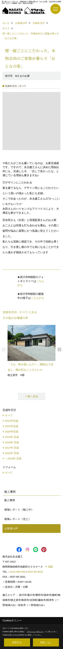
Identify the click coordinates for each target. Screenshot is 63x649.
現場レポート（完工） (17, 519)
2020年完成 (11, 431)
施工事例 (9, 500)
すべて (9, 415)
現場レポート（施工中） (19, 510)
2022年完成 (11, 420)
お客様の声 (11, 528)
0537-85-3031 (35, 571)
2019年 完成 (12, 436)
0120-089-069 (17, 571)
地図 (50, 566)
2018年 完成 (12, 442)
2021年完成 (11, 426)
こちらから (37, 297)
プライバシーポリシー (35, 632)
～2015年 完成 (13, 458)
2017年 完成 (12, 447)
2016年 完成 (12, 453)
